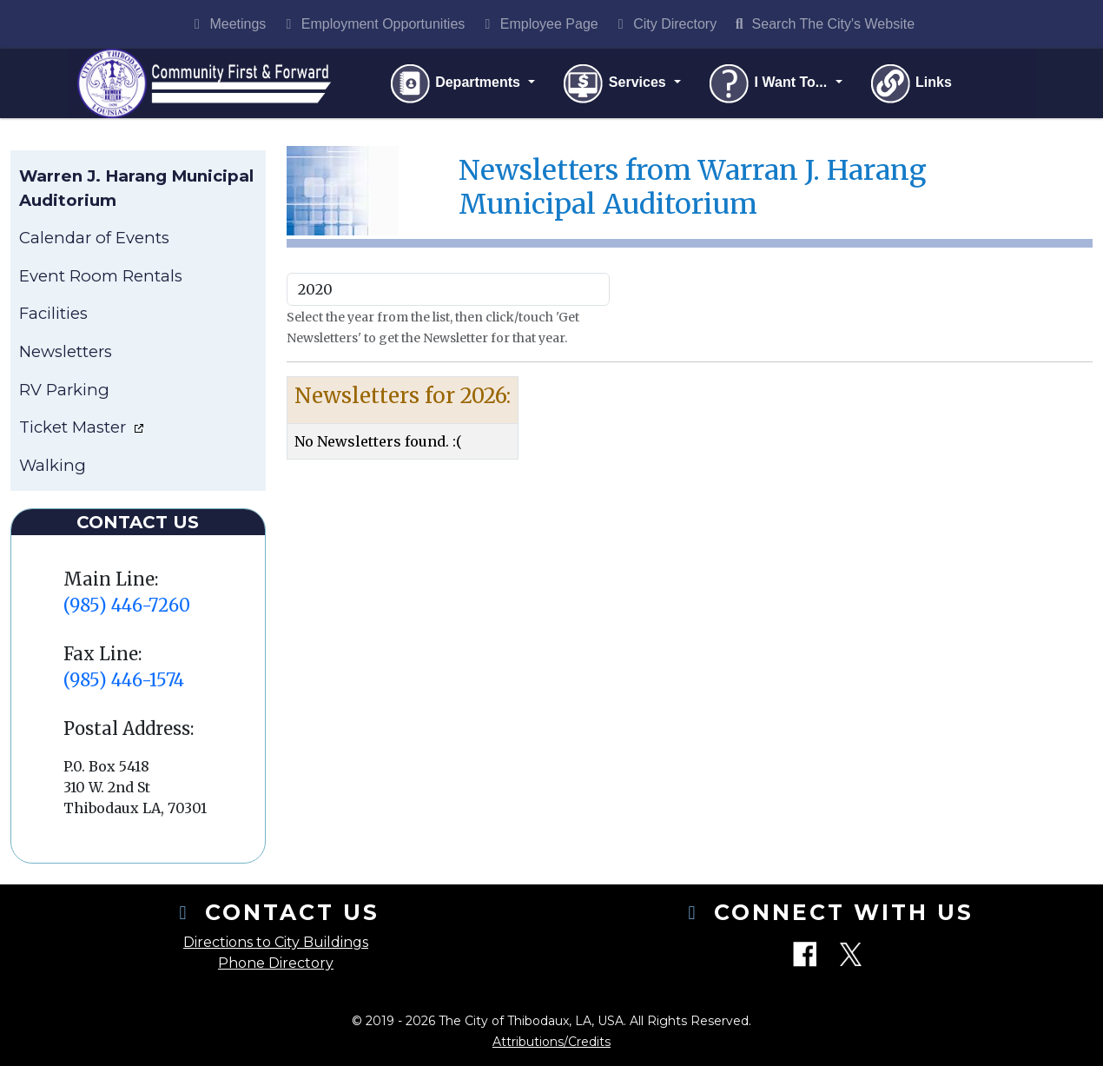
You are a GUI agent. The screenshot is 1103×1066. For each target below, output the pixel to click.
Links (910, 83)
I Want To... (768, 83)
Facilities (53, 313)
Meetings (227, 24)
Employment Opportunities (372, 24)
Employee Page (538, 24)
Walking (52, 465)
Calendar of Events (94, 238)
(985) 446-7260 (126, 605)
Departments (456, 83)
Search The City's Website (822, 24)
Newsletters (65, 351)
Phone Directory (276, 963)
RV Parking (64, 390)
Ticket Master (74, 427)
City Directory (664, 24)
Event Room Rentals (100, 276)
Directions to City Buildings (275, 942)
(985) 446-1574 (123, 680)
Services (615, 83)
